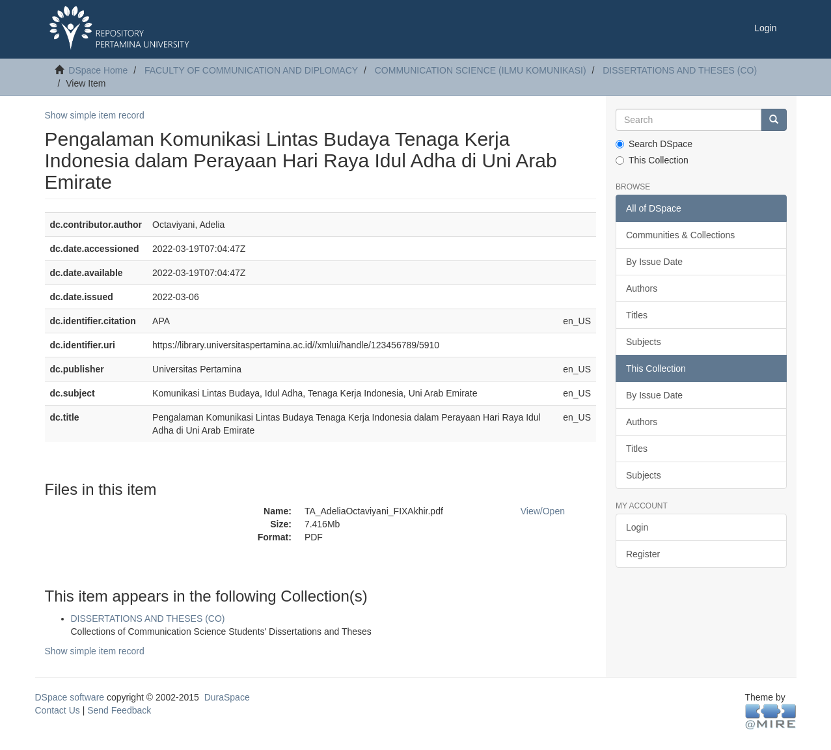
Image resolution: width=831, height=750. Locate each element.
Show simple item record (94, 115)
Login (637, 527)
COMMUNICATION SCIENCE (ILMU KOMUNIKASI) (480, 70)
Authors (641, 288)
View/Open (543, 511)
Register (643, 554)
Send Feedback (119, 710)
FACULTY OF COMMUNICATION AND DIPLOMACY (251, 70)
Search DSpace (654, 144)
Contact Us (57, 710)
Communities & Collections (680, 235)
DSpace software (70, 697)
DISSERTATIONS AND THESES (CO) (680, 70)
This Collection (652, 160)
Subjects (643, 342)
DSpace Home (98, 70)
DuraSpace (227, 697)
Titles (636, 315)
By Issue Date (654, 262)
